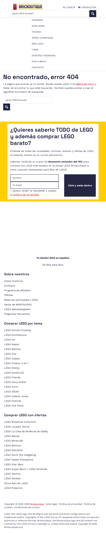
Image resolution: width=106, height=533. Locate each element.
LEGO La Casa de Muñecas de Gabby (26, 431)
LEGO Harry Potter (15, 382)
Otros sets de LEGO (16, 483)
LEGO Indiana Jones (16, 396)
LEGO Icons (11, 386)
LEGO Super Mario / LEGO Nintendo (25, 469)
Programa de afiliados (17, 290)
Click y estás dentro (80, 185)
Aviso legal (51, 504)
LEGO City (10, 353)
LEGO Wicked (12, 478)
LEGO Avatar (11, 344)
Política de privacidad (70, 504)
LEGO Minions (12, 445)
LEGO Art (9, 339)
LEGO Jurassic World (16, 426)
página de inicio (84, 84)
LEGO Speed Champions (18, 459)
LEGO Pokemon (13, 487)
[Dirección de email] (34, 185)
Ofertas (8, 295)
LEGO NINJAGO (13, 450)
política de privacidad (26, 194)
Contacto (9, 285)
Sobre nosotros (13, 281)
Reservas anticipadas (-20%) (21, 299)
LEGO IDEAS (11, 391)
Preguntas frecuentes (17, 313)
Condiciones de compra (27, 507)
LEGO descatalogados (17, 309)
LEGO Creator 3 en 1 (16, 363)
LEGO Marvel (11, 436)
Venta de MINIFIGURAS (18, 304)
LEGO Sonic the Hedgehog (20, 454)
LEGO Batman (12, 349)
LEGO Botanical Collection (20, 421)
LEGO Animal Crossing (17, 330)
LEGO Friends (12, 377)
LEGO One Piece (13, 405)
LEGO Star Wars (13, 464)
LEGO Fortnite (12, 400)
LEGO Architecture (15, 334)
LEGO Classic (12, 358)
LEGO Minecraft (13, 440)
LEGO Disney (11, 367)
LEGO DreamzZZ (14, 372)
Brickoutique (37, 504)
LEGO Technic (12, 473)
